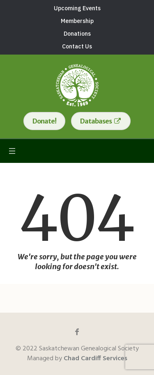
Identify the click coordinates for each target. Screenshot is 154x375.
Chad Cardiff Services (95, 358)
